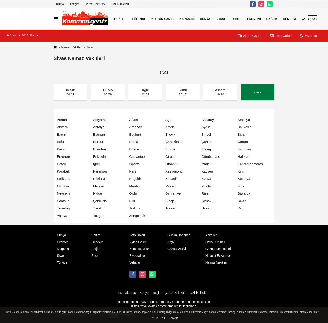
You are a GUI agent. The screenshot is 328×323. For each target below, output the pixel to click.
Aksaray (208, 120)
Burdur (98, 142)
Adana (62, 120)
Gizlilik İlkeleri (120, 4)
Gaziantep (137, 156)
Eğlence (139, 18)
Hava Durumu (215, 242)
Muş (241, 186)
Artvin (169, 127)
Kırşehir (135, 179)
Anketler (211, 235)
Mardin (134, 186)
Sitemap (130, 293)
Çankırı (207, 142)
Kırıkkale (63, 179)
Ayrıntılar (158, 318)
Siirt (132, 201)
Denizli (62, 149)
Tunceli (170, 208)
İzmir (205, 164)
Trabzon (135, 208)
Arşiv (170, 242)
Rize (205, 193)
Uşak (205, 208)
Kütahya (244, 179)
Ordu (133, 193)
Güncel (120, 18)
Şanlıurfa (100, 201)
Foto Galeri (281, 36)
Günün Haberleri (178, 235)
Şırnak (206, 201)
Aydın (206, 127)
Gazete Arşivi (176, 249)
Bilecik (170, 134)
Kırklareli (99, 179)
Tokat (97, 208)
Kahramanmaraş (250, 164)
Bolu (60, 142)
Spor (237, 18)
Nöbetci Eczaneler (218, 255)
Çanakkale (173, 142)
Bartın (61, 134)
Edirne (170, 149)
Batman (99, 134)
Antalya (99, 127)
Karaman (187, 18)
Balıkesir (244, 127)
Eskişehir (100, 156)
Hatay (61, 164)
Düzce (134, 149)
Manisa (98, 186)
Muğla (206, 186)
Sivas (242, 201)
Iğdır (96, 164)
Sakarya (244, 193)
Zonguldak (137, 216)
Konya (206, 179)
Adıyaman (101, 120)
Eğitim (96, 235)
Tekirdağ (63, 208)
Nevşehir (63, 193)
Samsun (63, 201)
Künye (60, 4)
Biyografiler (137, 255)
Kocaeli (171, 179)
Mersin (170, 186)
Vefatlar (134, 262)
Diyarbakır (101, 149)
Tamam (173, 318)
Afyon (133, 120)
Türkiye (62, 262)
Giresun (171, 156)
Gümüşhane (211, 156)
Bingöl (206, 134)
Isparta (134, 164)
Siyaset (221, 18)
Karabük (63, 171)
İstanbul (171, 164)
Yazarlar (308, 36)
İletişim (74, 4)
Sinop (169, 201)
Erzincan (244, 149)
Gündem (289, 18)
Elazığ (206, 149)
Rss (119, 293)
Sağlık (271, 18)
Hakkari (243, 156)
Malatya (63, 186)
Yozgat (98, 216)
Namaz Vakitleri (71, 47)
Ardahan (135, 127)
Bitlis (241, 134)
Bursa (133, 142)
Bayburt (135, 134)
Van (240, 208)
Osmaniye (173, 193)
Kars (132, 171)
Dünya (205, 18)
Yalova (62, 216)
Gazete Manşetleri (218, 249)
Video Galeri (249, 36)
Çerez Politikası (95, 4)
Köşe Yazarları (139, 249)
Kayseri (207, 171)
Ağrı (168, 120)
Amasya (244, 120)
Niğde (97, 193)
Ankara (62, 127)
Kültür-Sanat (162, 18)
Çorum (243, 142)
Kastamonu (174, 171)
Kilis (241, 171)
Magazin (63, 249)
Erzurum (63, 156)
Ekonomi (254, 18)
